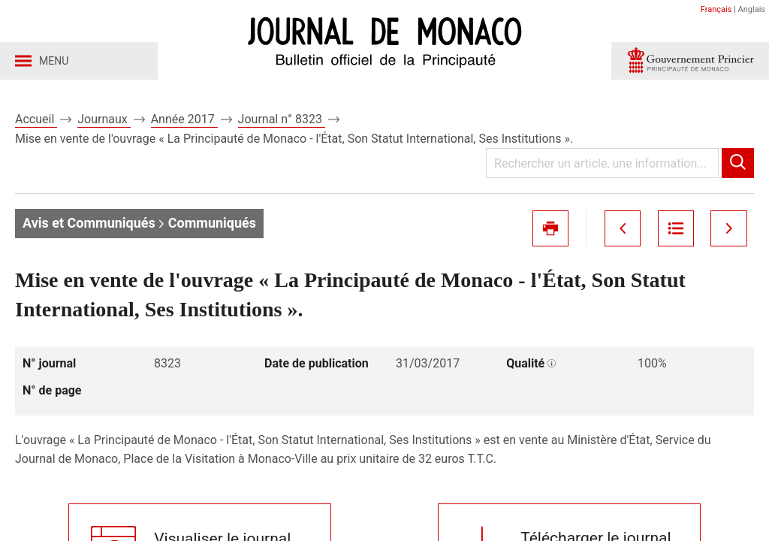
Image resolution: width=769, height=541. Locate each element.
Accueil (36, 119)
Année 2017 (184, 119)
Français (716, 9)
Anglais (751, 9)
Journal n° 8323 (281, 119)
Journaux (103, 119)
